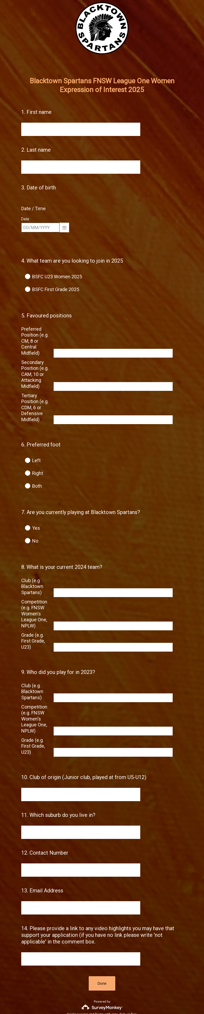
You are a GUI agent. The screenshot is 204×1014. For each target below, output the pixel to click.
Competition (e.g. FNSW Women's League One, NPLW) (34, 588)
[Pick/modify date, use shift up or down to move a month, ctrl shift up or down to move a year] (40, 227)
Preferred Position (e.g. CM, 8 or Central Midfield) (35, 331)
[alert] (102, 237)
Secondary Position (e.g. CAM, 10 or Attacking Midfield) (35, 364)
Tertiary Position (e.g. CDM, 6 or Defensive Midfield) (35, 398)
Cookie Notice (109, 1001)
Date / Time (33, 208)
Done (102, 944)
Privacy (90, 1001)
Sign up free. (128, 975)
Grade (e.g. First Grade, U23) (33, 615)
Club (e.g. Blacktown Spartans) (32, 560)
